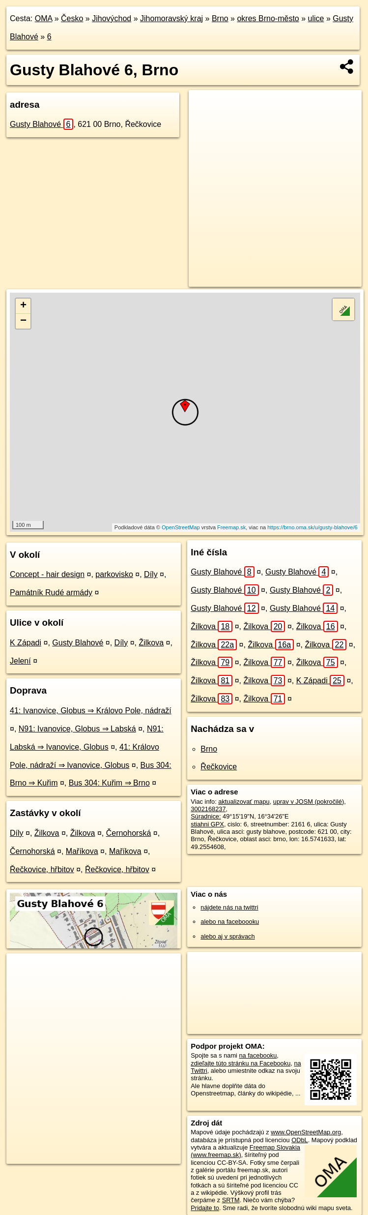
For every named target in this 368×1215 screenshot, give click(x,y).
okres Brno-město (268, 18)
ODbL (299, 1140)
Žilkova (151, 642)
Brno (220, 18)
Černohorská (128, 833)
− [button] (23, 321)
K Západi (25, 642)
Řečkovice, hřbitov (42, 869)
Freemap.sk (231, 527)
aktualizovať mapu (243, 801)
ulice (316, 18)
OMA (44, 18)
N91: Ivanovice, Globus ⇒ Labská (77, 729)
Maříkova (82, 851)
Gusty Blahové (41, 124)
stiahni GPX (207, 824)
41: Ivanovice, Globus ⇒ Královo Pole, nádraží (90, 710)
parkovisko (114, 574)
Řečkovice (218, 766)
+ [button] (23, 306)
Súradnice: (206, 816)
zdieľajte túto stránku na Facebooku (240, 1063)
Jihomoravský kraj (171, 18)
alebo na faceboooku (229, 921)
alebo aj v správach (227, 936)
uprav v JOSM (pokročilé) (308, 801)
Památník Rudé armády (51, 592)
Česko (72, 18)
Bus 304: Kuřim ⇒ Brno (109, 783)
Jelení (20, 661)
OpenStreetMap (181, 527)
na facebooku (258, 1055)
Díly (151, 574)
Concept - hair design (47, 574)
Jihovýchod (111, 18)
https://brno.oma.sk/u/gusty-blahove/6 (312, 527)
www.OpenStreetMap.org (306, 1132)
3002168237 (208, 809)
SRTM (231, 1200)
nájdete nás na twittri (229, 907)
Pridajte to (205, 1208)
